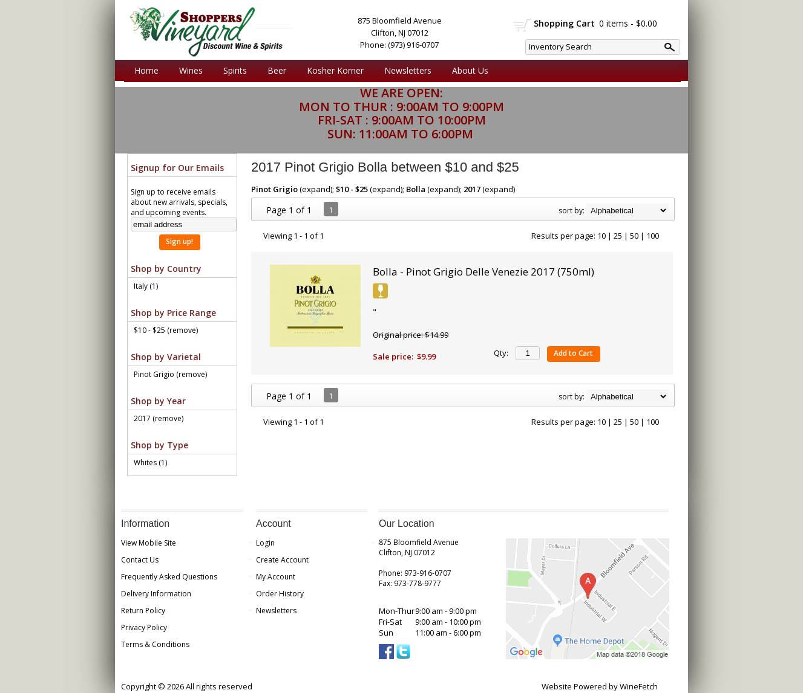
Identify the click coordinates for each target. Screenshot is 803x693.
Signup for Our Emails (177, 167)
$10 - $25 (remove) (166, 330)
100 (652, 235)
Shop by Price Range (173, 312)
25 (618, 235)
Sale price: (393, 356)
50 (634, 235)
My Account (275, 577)
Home (146, 70)
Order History (280, 593)
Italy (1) (146, 286)
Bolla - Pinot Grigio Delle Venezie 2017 (483, 272)
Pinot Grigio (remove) (170, 374)
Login (265, 543)
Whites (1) (150, 462)
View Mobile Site (148, 543)
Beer (273, 71)
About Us (467, 71)
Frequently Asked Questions (169, 577)
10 (601, 235)
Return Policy (143, 610)
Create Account (282, 560)
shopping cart (522, 25)
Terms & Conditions (155, 644)
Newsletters (407, 70)
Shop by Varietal (166, 357)
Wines (188, 71)
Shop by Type (159, 445)
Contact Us (140, 560)
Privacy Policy (144, 627)
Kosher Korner (332, 71)
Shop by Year (158, 401)
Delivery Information (156, 593)
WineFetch (639, 686)
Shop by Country (166, 268)
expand (316, 189)
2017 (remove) (158, 418)
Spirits (232, 71)
